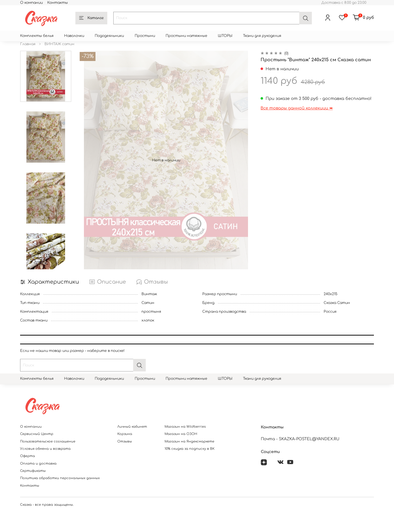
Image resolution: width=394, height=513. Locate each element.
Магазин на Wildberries (185, 426)
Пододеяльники (109, 36)
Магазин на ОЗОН (181, 434)
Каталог (91, 18)
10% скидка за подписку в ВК (190, 449)
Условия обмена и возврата (45, 449)
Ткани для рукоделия (262, 36)
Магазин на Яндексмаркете (189, 441)
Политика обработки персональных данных (60, 478)
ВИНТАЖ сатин (59, 44)
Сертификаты (33, 471)
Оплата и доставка (38, 463)
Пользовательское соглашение (47, 441)
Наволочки (74, 36)
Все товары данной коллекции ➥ (297, 108)
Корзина (124, 434)
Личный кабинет (132, 426)
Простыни (145, 36)
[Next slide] (45, 263)
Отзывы (124, 441)
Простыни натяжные (186, 36)
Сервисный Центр (36, 434)
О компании (31, 3)
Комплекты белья (37, 36)
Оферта (27, 456)
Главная (27, 44)
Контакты (57, 3)
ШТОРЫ (225, 36)
